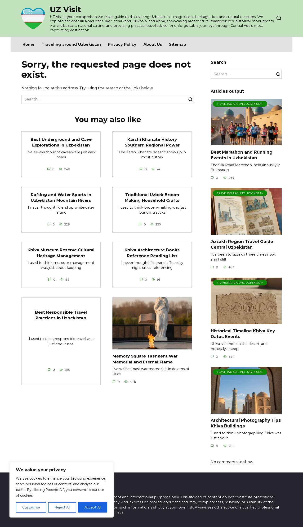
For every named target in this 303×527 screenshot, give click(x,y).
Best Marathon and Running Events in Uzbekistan (241, 154)
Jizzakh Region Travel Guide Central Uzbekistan (242, 244)
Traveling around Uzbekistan (71, 44)
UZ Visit (65, 9)
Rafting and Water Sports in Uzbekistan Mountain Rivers (61, 197)
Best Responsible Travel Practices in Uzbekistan (61, 315)
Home (28, 44)
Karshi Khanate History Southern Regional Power (152, 142)
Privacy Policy (122, 44)
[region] (61, 490)
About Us (152, 44)
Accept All (93, 507)
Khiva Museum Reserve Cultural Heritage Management (61, 252)
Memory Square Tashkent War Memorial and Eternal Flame (146, 358)
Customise (31, 507)
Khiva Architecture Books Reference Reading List (152, 252)
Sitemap (177, 44)
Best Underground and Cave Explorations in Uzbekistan (61, 142)
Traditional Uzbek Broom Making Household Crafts (152, 197)
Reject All (62, 507)
